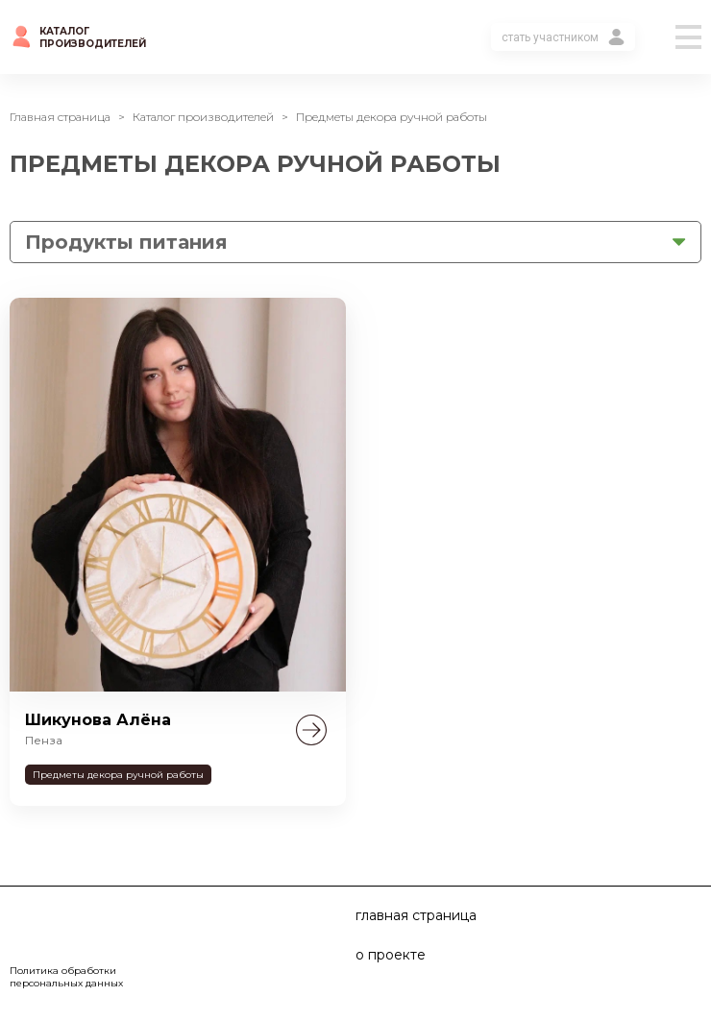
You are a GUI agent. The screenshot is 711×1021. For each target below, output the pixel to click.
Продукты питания (126, 242)
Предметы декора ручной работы (118, 774)
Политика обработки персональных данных (66, 976)
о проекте (391, 954)
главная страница (416, 915)
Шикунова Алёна (98, 720)
